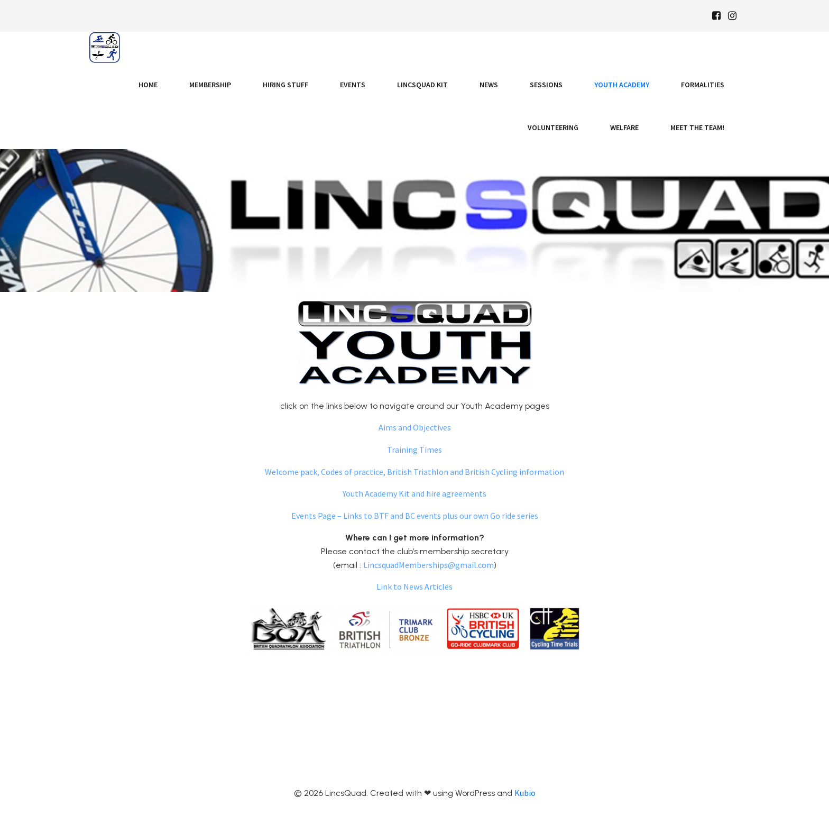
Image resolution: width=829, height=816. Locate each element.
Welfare (624, 127)
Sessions (546, 84)
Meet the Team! (697, 127)
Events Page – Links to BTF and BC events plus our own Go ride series (414, 515)
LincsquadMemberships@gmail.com (428, 565)
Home (148, 84)
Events (352, 84)
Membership (210, 84)
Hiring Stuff (285, 84)
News (489, 84)
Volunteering (553, 127)
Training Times (414, 449)
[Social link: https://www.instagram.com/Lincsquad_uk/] (732, 16)
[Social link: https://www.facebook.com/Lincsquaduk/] (716, 16)
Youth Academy (621, 84)
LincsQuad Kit (422, 84)
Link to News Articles (414, 586)
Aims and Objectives (415, 427)
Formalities (702, 84)
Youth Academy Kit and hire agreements (414, 493)
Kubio (525, 792)
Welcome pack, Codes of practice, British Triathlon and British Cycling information (414, 471)
